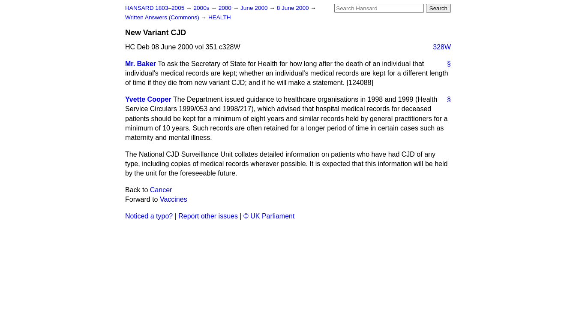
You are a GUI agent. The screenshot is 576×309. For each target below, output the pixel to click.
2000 (226, 8)
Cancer (161, 190)
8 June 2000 (294, 8)
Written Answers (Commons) (163, 17)
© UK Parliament (268, 216)
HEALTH (219, 17)
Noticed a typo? (149, 216)
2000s (202, 8)
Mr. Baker (140, 63)
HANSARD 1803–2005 (154, 8)
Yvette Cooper (148, 99)
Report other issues (208, 216)
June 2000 (254, 8)
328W (442, 47)
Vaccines (173, 199)
